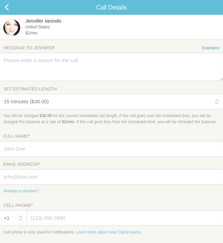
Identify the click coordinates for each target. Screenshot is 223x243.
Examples (211, 48)
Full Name (16, 136)
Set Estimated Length (30, 88)
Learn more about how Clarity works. (109, 232)
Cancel (13, 7)
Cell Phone (18, 205)
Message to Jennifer (111, 47)
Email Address (21, 164)
